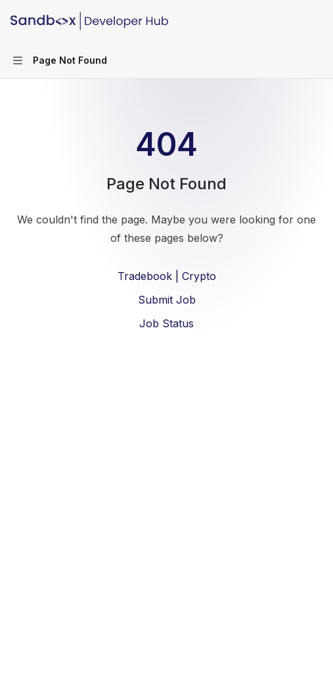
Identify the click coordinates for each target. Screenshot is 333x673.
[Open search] (290, 21)
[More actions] (315, 21)
